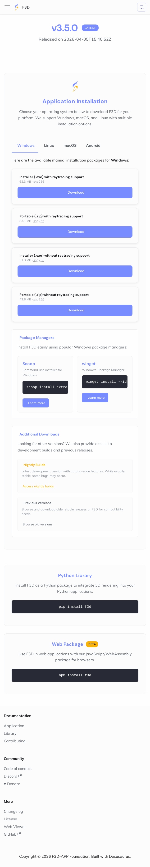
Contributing (15, 741)
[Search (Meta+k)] (141, 7)
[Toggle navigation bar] (7, 7)
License (10, 819)
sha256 (38, 181)
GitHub (12, 834)
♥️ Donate (12, 783)
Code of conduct (18, 768)
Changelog (13, 811)
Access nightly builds (38, 486)
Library (10, 733)
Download (76, 192)
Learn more (36, 403)
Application (14, 725)
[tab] (25, 145)
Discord (13, 776)
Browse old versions (38, 524)
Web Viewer (15, 826)
